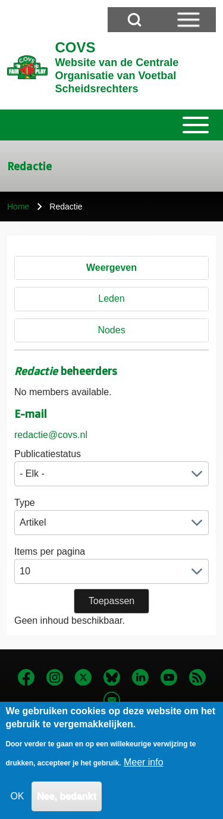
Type (24, 503)
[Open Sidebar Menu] (188, 19)
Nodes (111, 330)
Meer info (144, 771)
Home (18, 206)
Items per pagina (49, 551)
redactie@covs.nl (50, 435)
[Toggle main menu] (111, 125)
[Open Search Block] (134, 19)
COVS (75, 47)
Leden (111, 298)
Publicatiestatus (47, 454)
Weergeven (111, 267)
